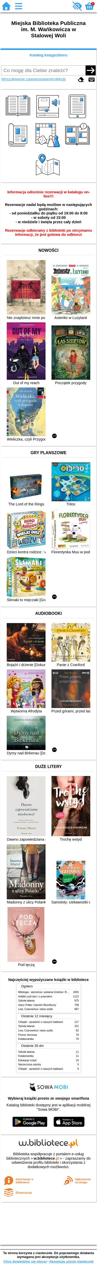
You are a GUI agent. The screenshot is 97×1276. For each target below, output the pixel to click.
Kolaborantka (26, 1039)
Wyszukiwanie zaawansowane (26, 79)
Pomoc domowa (27, 1034)
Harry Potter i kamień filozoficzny (37, 1005)
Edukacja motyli (27, 1060)
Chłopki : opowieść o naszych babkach (40, 1022)
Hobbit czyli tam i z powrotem (35, 996)
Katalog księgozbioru (49, 55)
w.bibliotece (46, 1158)
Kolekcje (59, 79)
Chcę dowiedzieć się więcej (24, 1261)
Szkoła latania (26, 1000)
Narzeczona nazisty (29, 1064)
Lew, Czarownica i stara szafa (35, 1009)
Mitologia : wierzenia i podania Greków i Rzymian (46, 992)
